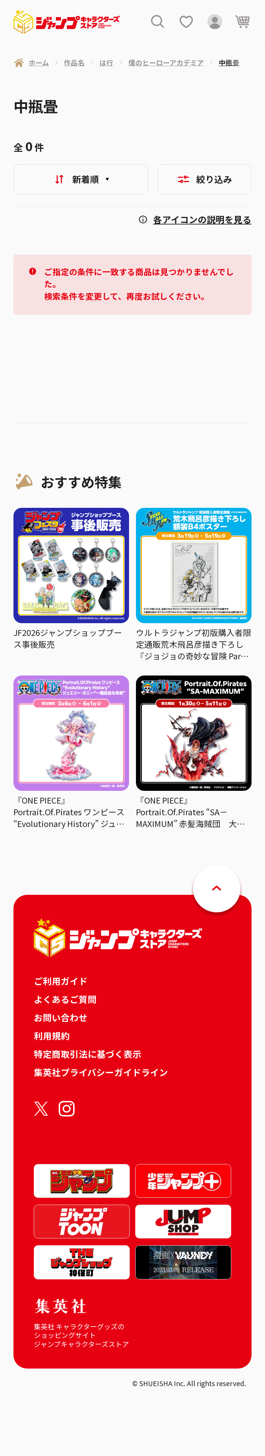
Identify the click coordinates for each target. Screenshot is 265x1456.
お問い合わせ (61, 1017)
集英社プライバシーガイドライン (101, 1072)
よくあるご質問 (65, 999)
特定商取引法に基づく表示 (87, 1053)
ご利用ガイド (61, 980)
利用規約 (52, 1035)
